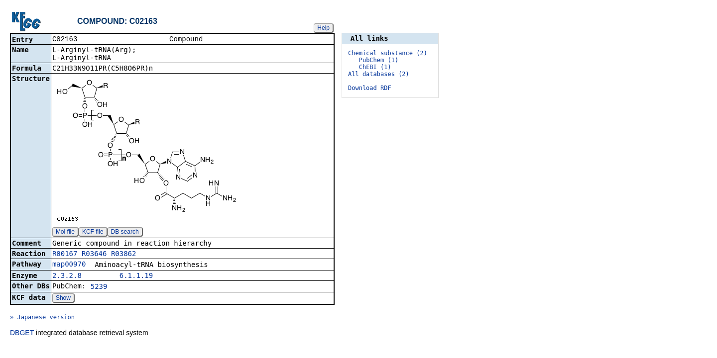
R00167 (65, 255)
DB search (125, 232)
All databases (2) (378, 74)
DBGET (22, 334)
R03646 (94, 255)
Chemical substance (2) (387, 53)
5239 (99, 287)
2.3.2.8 (67, 276)
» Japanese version (42, 318)
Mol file (65, 232)
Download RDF (369, 88)
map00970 (69, 265)
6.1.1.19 (136, 276)
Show (63, 298)
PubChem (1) (378, 60)
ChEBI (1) (375, 67)
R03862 (123, 255)
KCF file (93, 232)
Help (323, 27)
